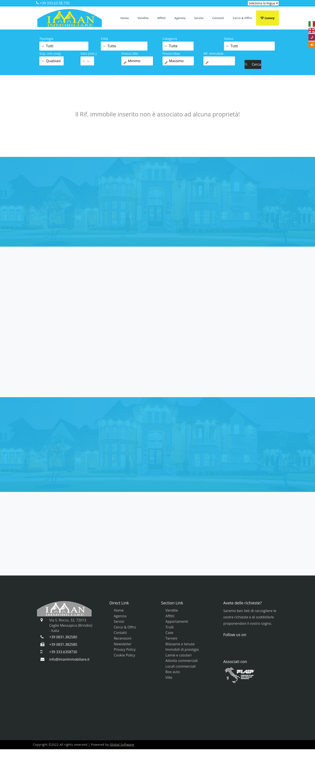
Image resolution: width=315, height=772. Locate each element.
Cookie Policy (124, 655)
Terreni (171, 638)
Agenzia (180, 18)
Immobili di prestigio (182, 649)
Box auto (172, 671)
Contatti (218, 18)
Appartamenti (176, 621)
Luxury (268, 18)
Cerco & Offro (242, 18)
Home (124, 18)
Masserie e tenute (179, 644)
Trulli (169, 627)
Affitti (161, 18)
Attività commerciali (181, 660)
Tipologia (46, 38)
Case (169, 632)
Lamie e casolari (178, 655)
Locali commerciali (180, 666)
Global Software (122, 744)
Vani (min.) (88, 53)
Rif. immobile (213, 53)
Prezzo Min (129, 53)
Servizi (198, 18)
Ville (168, 677)
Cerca (253, 64)
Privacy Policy (125, 649)
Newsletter (122, 644)
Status (229, 38)
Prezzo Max (171, 53)
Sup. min (50, 53)
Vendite (143, 18)
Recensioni (122, 638)
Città (104, 38)
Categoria (170, 38)
